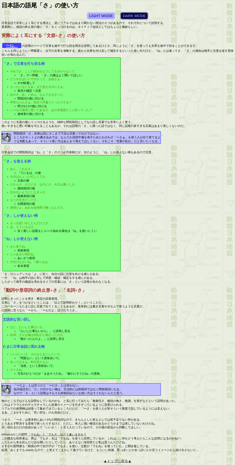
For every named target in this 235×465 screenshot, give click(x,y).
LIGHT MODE (101, 16)
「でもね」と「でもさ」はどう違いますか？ (57, 434)
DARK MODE (134, 16)
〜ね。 (12, 45)
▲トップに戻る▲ (117, 461)
